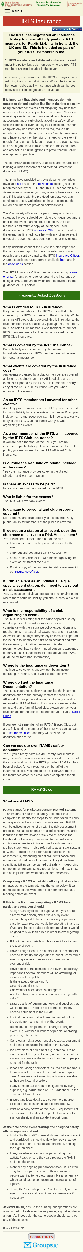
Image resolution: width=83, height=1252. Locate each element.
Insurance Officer (45, 230)
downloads (45, 184)
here (20, 184)
